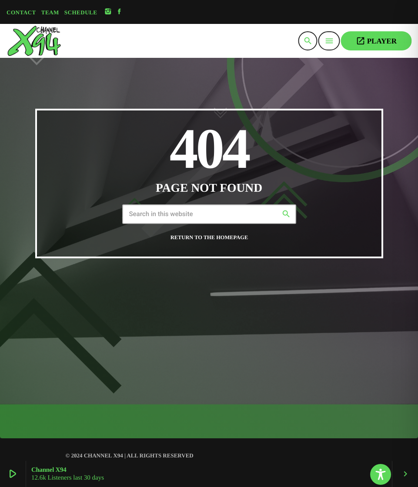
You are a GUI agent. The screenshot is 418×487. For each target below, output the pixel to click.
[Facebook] (119, 12)
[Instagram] (107, 12)
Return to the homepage (209, 237)
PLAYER (376, 41)
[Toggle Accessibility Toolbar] (380, 474)
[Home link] (56, 41)
